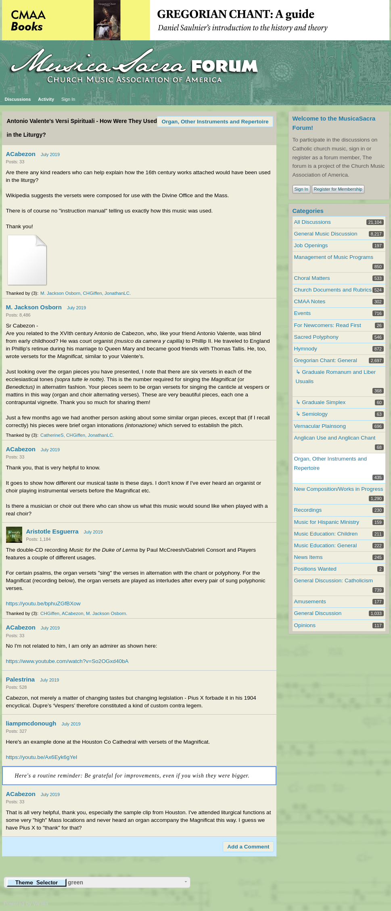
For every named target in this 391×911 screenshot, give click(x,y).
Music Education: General (325, 545)
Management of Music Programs (333, 257)
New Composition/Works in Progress (338, 489)
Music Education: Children (326, 534)
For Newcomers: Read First (327, 325)
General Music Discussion (326, 234)
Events (302, 313)
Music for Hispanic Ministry (327, 522)
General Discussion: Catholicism (333, 580)
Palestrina (20, 679)
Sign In (68, 99)
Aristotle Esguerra (52, 531)
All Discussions (312, 222)
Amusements (310, 601)
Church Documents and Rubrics (333, 290)
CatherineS (52, 435)
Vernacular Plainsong (320, 426)
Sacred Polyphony (316, 337)
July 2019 (50, 154)
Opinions (305, 625)
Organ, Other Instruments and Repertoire (214, 122)
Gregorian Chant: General (325, 360)
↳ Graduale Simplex (321, 402)
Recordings (308, 510)
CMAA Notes (310, 301)
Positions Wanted (315, 569)
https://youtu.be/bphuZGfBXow (43, 603)
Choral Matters (312, 278)
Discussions (18, 99)
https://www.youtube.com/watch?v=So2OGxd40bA (67, 661)
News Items (308, 557)
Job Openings (311, 245)
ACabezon (21, 153)
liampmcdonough (31, 723)
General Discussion (318, 613)
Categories (308, 210)
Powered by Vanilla (26, 904)
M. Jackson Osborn (60, 293)
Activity (46, 99)
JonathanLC (117, 293)
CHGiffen (92, 293)
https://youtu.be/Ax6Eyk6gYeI (41, 757)
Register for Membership (338, 189)
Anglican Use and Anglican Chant (335, 438)
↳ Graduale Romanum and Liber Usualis (336, 376)
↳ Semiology (312, 414)
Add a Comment (248, 847)
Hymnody (305, 349)
